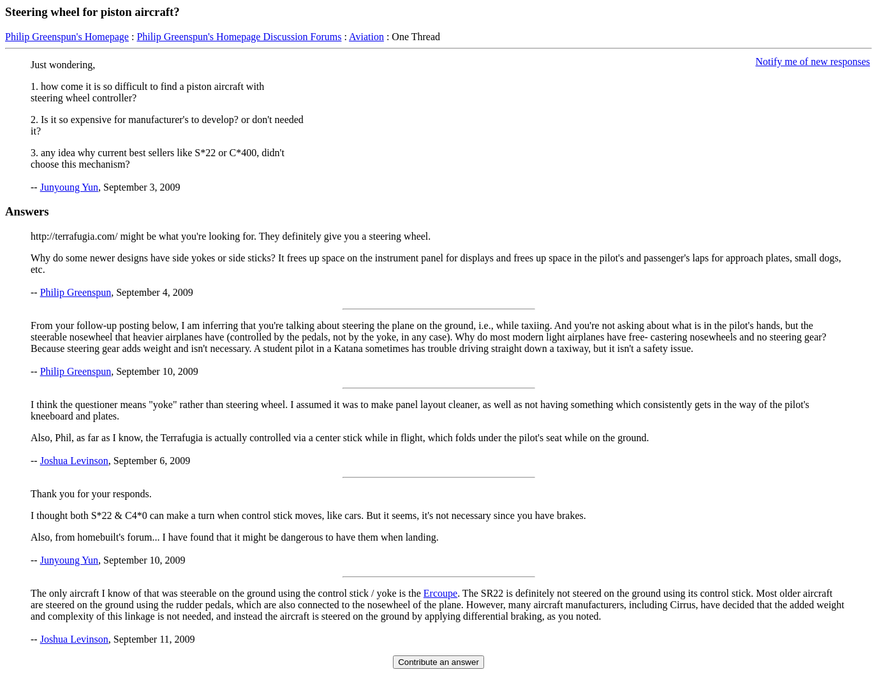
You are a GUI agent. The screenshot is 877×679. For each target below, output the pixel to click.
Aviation (366, 36)
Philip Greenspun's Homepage (67, 36)
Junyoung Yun (69, 187)
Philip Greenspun (76, 292)
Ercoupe (440, 593)
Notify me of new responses (812, 61)
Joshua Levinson (74, 460)
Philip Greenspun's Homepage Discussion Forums (238, 36)
